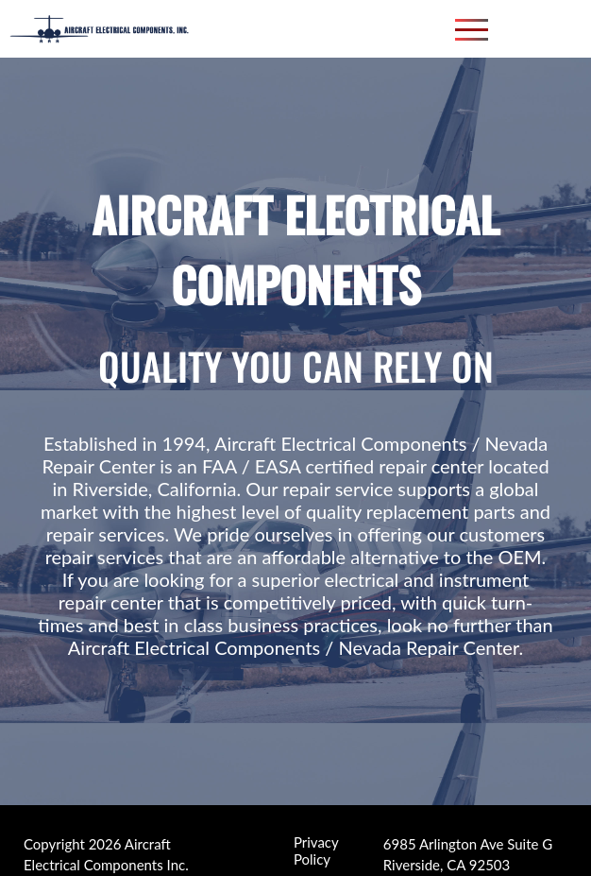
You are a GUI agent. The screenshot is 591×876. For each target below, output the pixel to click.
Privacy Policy (316, 842)
